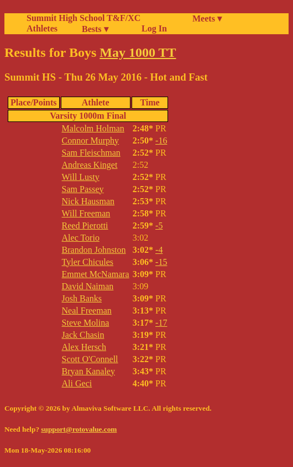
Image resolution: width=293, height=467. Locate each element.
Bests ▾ (95, 29)
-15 (161, 262)
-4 (159, 249)
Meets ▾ (207, 18)
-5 (159, 225)
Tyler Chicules (88, 262)
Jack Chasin (83, 334)
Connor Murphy (90, 140)
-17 (161, 322)
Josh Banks (82, 298)
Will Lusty (81, 177)
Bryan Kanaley (88, 371)
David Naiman (88, 286)
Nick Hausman (88, 201)
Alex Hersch (84, 347)
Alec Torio (81, 237)
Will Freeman (86, 213)
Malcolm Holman (93, 128)
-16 (161, 140)
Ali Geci (77, 383)
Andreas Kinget (90, 164)
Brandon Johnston (94, 249)
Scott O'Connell (90, 359)
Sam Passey (83, 189)
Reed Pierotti (85, 225)
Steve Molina (85, 322)
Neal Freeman (87, 310)
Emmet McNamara (95, 274)
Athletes (42, 28)
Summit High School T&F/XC (83, 18)
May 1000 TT (138, 52)
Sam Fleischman (91, 152)
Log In (152, 28)
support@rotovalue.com (79, 429)
